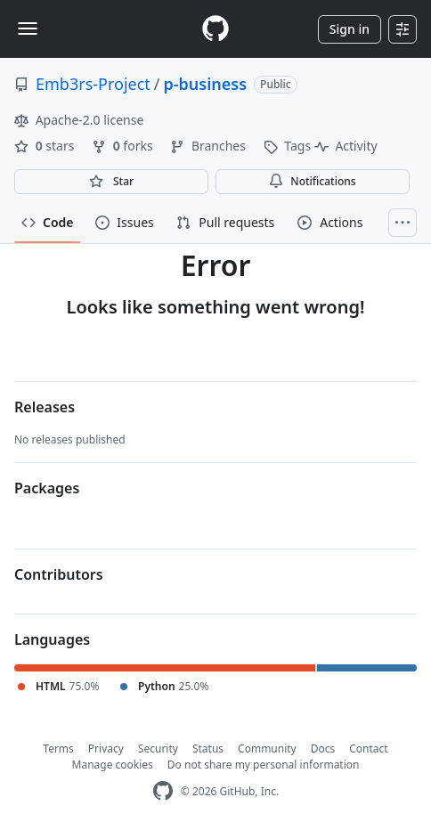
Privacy (106, 748)
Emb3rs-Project (93, 83)
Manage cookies (112, 764)
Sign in (349, 28)
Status (208, 748)
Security (158, 748)
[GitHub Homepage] (163, 791)
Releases (44, 407)
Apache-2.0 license (78, 119)
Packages (46, 488)
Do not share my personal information (263, 764)
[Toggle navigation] (27, 28)
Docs (323, 748)
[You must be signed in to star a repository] (111, 181)
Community (267, 748)
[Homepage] (215, 29)
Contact (368, 748)
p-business (206, 83)
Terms (58, 748)
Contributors (58, 574)
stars (45, 145)
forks (124, 145)
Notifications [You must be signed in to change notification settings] (312, 181)
